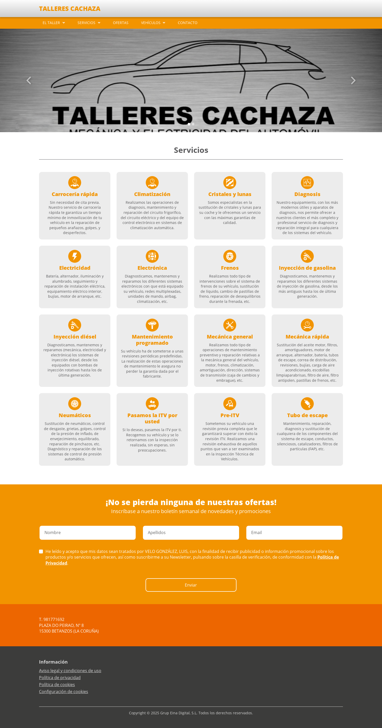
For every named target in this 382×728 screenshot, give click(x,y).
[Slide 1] (193, 124)
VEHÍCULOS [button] (151, 22)
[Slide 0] (189, 124)
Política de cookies (57, 684)
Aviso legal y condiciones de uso (70, 670)
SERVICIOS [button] (86, 22)
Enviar (191, 585)
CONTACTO (187, 22)
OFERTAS (120, 22)
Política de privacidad (60, 677)
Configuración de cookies (63, 691)
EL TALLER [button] (51, 22)
